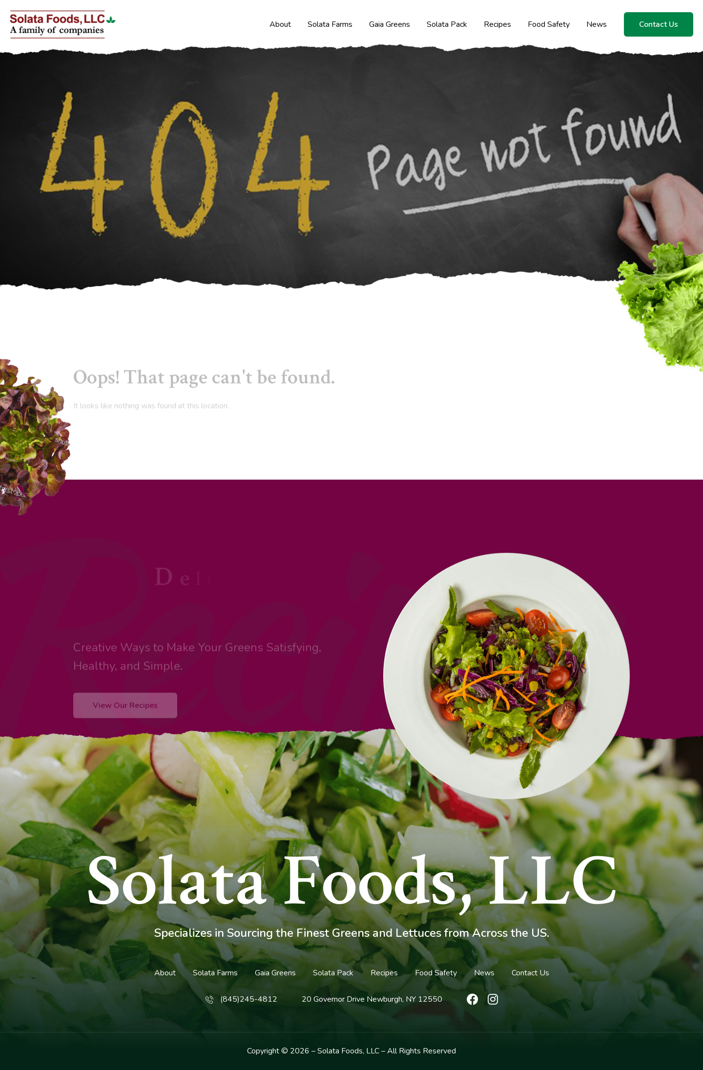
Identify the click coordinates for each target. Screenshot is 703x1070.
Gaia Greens (389, 24)
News (596, 24)
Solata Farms (330, 24)
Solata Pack (447, 24)
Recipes (497, 24)
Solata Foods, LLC (352, 882)
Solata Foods (340, 1051)
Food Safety (549, 24)
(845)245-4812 (248, 999)
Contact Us (658, 24)
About (280, 24)
